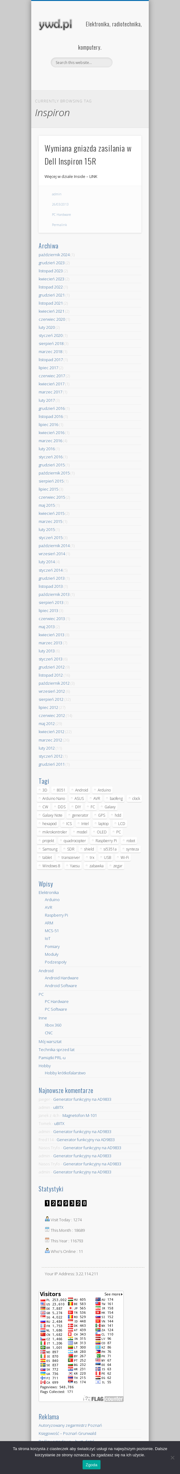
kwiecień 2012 (51, 731)
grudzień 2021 (52, 295)
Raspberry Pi (56, 915)
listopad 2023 (51, 271)
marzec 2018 (50, 351)
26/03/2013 (60, 204)
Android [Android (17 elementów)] (81, 790)
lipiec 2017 (48, 367)
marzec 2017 (50, 392)
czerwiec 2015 (52, 497)
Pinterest (96, 78)
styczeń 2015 (50, 537)
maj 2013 (47, 626)
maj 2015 (47, 505)
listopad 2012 (51, 675)
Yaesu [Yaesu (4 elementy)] (75, 866)
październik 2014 (54, 545)
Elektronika (49, 892)
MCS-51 (52, 930)
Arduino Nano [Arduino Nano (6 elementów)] (53, 798)
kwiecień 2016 (51, 432)
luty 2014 (47, 562)
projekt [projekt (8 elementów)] (48, 840)
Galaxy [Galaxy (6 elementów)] (110, 807)
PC (41, 994)
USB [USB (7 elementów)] (107, 857)
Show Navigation (126, 56)
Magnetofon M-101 (79, 1115)
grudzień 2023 (52, 262)
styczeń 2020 (50, 335)
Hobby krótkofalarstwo (65, 1073)
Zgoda (91, 1465)
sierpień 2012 (51, 699)
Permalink (59, 225)
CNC (49, 1033)
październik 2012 (54, 683)
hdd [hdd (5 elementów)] (118, 815)
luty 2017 (47, 400)
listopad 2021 (51, 303)
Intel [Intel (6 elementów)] (85, 823)
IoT (47, 938)
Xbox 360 (53, 1025)
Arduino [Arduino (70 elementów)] (104, 790)
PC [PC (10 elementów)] (118, 832)
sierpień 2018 (51, 343)
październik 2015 (54, 473)
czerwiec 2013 (52, 618)
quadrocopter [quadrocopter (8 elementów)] (75, 840)
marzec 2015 (50, 521)
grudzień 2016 (52, 408)
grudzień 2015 (52, 465)
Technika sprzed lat (57, 1049)
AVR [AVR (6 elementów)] (96, 798)
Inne (43, 1018)
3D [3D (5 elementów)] (44, 790)
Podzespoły (55, 962)
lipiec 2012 (48, 707)
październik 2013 (54, 594)
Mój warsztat (50, 1041)
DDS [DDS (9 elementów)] (62, 807)
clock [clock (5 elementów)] (136, 798)
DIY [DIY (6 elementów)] (78, 807)
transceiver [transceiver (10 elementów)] (71, 857)
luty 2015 (47, 529)
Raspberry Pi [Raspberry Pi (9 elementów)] (106, 840)
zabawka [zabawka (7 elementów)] (96, 866)
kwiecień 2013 (51, 634)
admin (57, 194)
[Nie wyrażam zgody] (172, 1457)
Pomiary (52, 946)
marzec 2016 (50, 440)
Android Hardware (62, 978)
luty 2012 (47, 748)
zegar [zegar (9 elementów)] (117, 866)
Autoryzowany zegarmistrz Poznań (70, 1425)
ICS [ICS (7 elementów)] (69, 823)
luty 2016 (47, 448)
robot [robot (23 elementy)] (130, 840)
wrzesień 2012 (52, 691)
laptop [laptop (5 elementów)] (103, 823)
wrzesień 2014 (52, 553)
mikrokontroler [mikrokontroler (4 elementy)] (54, 832)
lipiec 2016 (48, 424)
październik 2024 (54, 254)
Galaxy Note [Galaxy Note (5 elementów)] (52, 815)
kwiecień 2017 (51, 384)
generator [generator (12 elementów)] (80, 815)
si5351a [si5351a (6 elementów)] (110, 849)
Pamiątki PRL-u (52, 1057)
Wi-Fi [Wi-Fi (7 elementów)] (125, 857)
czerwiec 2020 (52, 319)
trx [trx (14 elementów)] (92, 857)
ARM (49, 923)
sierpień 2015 (51, 481)
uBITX (58, 1107)
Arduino (52, 899)
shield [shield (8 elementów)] (89, 849)
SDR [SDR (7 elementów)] (71, 849)
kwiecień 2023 (51, 279)
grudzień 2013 (52, 578)
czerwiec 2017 (52, 376)
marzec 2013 (50, 643)
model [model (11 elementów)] (82, 832)
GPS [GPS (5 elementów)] (101, 815)
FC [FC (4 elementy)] (93, 807)
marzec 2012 (50, 740)
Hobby (45, 1065)
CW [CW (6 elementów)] (45, 807)
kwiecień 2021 (51, 311)
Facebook (83, 78)
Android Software (61, 985)
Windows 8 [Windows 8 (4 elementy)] (51, 866)
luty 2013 (47, 651)
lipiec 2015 (48, 489)
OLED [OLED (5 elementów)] (102, 832)
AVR (48, 907)
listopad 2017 (51, 359)
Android (46, 970)
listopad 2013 (51, 586)
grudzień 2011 (52, 764)
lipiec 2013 (48, 610)
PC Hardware (61, 214)
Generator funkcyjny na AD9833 (82, 1099)
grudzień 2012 (52, 667)
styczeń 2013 (50, 659)
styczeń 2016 (50, 457)
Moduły (51, 954)
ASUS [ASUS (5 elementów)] (79, 798)
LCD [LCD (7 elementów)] (121, 823)
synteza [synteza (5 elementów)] (132, 849)
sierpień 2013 (51, 602)
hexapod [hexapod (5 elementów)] (49, 823)
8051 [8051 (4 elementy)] (61, 790)
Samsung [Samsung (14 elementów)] (50, 849)
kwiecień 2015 (51, 513)
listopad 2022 (51, 287)
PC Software (56, 1009)
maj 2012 (47, 723)
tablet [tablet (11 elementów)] (47, 857)
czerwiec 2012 (52, 715)
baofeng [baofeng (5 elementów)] (116, 798)
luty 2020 (47, 327)
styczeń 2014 (50, 570)
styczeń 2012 (50, 756)
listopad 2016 (51, 416)
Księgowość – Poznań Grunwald (67, 1433)
